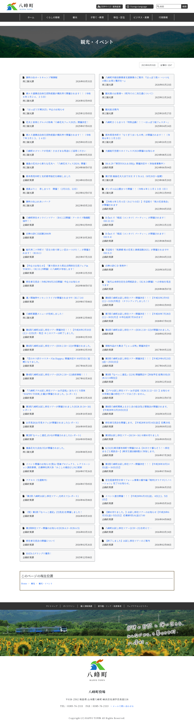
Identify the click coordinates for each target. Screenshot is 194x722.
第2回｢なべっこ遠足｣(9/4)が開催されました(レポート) (53, 435)
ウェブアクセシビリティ (137, 606)
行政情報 (163, 17)
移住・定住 (119, 17)
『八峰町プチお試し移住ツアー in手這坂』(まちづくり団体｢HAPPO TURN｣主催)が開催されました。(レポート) (54, 392)
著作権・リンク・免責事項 (109, 606)
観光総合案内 (112, 109)
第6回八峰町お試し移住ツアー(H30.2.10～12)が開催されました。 (138, 329)
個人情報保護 (86, 606)
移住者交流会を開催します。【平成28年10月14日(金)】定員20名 (137, 422)
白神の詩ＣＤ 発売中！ (116, 265)
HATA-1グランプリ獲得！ (39, 553)
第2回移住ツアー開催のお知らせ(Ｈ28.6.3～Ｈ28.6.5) (53, 528)
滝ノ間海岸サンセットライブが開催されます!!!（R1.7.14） (55, 297)
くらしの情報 (53, 17)
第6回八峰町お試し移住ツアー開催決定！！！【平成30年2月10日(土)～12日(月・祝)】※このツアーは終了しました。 (57, 331)
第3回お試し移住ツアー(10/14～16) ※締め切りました (132, 435)
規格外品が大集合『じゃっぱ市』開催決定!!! (127, 345)
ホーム (31, 17)
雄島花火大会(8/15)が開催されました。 (46, 448)
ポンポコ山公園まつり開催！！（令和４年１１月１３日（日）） (137, 188)
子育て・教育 (97, 17)
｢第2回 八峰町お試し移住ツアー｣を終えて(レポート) (52, 496)
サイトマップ (51, 606)
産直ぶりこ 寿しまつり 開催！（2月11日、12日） (52, 188)
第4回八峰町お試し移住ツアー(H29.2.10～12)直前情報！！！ (57, 374)
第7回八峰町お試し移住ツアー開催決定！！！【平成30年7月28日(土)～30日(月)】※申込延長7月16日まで (136, 315)
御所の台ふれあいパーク (38, 201)
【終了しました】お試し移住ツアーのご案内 (127, 540)
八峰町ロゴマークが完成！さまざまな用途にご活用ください (56, 150)
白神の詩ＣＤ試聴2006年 (38, 233)
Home (24, 583)
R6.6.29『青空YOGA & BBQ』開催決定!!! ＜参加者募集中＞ (135, 163)
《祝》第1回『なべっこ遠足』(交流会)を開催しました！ (54, 512)
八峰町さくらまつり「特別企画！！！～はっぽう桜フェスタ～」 (137, 122)
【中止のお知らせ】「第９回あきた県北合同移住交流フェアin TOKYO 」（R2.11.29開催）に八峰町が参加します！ (55, 267)
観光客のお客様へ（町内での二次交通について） (129, 93)
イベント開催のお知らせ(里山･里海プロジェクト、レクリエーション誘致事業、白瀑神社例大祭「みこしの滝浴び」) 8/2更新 (56, 465)
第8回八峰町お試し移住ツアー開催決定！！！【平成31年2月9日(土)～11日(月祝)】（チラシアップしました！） (135, 299)
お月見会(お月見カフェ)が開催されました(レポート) (52, 422)
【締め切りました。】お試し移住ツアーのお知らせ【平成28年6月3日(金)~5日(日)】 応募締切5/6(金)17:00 (135, 513)
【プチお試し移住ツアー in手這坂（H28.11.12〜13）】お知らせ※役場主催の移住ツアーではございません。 (136, 392)
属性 (33, 583)
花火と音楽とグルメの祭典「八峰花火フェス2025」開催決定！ (57, 122)
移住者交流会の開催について (40, 540)
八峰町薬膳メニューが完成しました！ (45, 313)
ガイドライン (69, 606)
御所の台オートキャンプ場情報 (41, 77)
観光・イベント (45, 583)
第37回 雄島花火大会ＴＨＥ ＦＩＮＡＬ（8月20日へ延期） (134, 176)
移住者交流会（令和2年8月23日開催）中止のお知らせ (53, 281)
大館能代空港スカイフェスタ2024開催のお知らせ (130, 150)
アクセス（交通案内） (37, 480)
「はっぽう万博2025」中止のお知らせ (45, 109)
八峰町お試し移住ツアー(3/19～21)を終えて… (128, 528)
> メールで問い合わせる (122, 706)
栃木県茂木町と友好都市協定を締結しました (48, 176)
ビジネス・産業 (141, 17)
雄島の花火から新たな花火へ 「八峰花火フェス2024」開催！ (57, 163)
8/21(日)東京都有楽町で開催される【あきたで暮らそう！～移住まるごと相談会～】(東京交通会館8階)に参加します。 (136, 449)
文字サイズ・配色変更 (111, 6)
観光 (75, 17)
